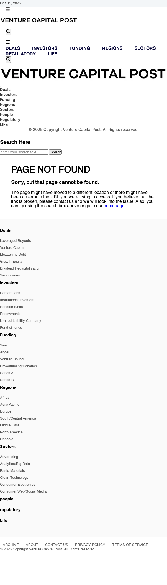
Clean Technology (14, 478)
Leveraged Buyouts (15, 241)
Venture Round (12, 359)
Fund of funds (11, 328)
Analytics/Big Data (15, 464)
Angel (4, 352)
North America (11, 432)
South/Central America (18, 418)
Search (55, 152)
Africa (4, 398)
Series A (7, 373)
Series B (7, 380)
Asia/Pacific (9, 405)
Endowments (10, 314)
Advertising (9, 457)
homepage (114, 206)
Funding (80, 48)
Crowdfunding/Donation (18, 366)
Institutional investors (17, 300)
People (6, 114)
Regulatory (21, 53)
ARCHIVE (11, 545)
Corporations (10, 293)
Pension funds (11, 307)
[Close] (0, 148)
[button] (8, 10)
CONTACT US (56, 545)
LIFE (52, 53)
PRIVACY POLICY (90, 545)
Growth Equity (11, 261)
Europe (5, 411)
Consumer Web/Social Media (23, 491)
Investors (44, 48)
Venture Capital (12, 248)
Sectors (145, 48)
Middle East (9, 425)
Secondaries (10, 275)
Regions (112, 48)
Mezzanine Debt (13, 255)
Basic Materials (12, 471)
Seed (4, 345)
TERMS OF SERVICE (130, 545)
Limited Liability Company (20, 321)
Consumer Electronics (17, 484)
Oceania (6, 439)
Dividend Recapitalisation (20, 268)
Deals (13, 48)
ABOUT (32, 545)
